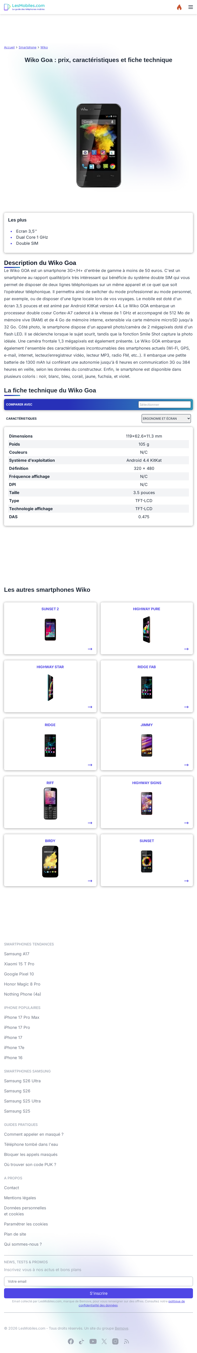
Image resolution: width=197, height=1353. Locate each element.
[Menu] (190, 7)
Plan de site (15, 1234)
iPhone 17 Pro (17, 1027)
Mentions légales (20, 1197)
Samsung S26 (17, 1090)
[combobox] (164, 404)
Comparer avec (19, 404)
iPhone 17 (13, 1037)
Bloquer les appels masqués (30, 1154)
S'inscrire (98, 1293)
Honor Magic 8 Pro (22, 984)
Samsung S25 (17, 1111)
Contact (11, 1187)
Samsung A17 (16, 953)
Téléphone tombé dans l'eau (31, 1144)
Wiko (44, 47)
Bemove (121, 1328)
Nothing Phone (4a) (22, 994)
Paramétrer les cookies (26, 1223)
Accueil (9, 47)
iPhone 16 (13, 1057)
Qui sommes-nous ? (23, 1244)
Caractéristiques (21, 418)
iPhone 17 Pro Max (21, 1017)
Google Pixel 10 (19, 973)
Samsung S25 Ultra (22, 1100)
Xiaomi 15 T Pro (19, 963)
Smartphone (27, 47)
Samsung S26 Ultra (22, 1080)
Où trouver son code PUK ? (30, 1164)
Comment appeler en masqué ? (33, 1134)
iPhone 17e (14, 1047)
